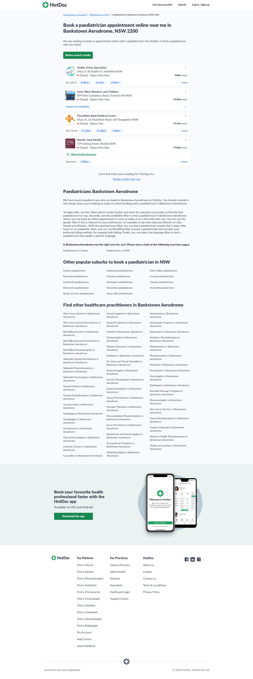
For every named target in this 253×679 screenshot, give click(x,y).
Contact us (149, 578)
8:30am (115, 83)
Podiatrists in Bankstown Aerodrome (169, 365)
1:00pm (116, 131)
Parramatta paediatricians (120, 288)
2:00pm (85, 162)
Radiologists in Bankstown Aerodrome (169, 385)
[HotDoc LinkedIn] (193, 559)
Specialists (116, 585)
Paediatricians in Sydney (75, 251)
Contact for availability (126, 107)
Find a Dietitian (86, 605)
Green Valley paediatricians (163, 271)
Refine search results (78, 55)
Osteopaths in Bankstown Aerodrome (169, 332)
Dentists (115, 578)
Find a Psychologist (88, 598)
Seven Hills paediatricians (120, 294)
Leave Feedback (86, 646)
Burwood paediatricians (75, 276)
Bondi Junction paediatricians (78, 294)
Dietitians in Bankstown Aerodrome (125, 356)
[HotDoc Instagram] (199, 559)
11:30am (86, 131)
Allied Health (117, 572)
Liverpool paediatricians (162, 276)
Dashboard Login (120, 592)
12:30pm (101, 131)
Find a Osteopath (87, 612)
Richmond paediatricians (76, 288)
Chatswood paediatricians (120, 271)
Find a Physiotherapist (90, 578)
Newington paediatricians (120, 282)
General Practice (120, 565)
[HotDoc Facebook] (187, 559)
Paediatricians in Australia (74, 15)
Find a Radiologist (87, 625)
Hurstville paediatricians (162, 288)
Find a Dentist (85, 572)
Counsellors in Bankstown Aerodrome (82, 456)
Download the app (73, 516)
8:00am (85, 83)
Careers (147, 572)
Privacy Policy (151, 592)
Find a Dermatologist (89, 619)
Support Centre (119, 598)
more (183, 83)
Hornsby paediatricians (118, 276)
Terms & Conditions (154, 585)
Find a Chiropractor (88, 592)
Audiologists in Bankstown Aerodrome (83, 414)
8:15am (100, 83)
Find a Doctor (85, 565)
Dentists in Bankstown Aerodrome (124, 332)
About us (148, 565)
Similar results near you (126, 179)
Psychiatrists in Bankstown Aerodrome (170, 370)
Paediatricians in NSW (99, 15)
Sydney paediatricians (74, 271)
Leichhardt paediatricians (76, 282)
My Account (84, 632)
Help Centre (84, 639)
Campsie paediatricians (161, 282)
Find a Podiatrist (87, 585)
